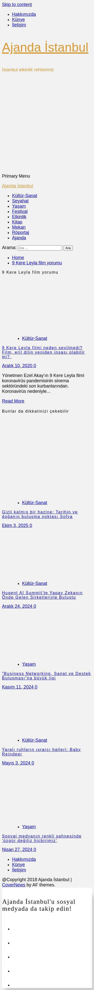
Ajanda (19, 237)
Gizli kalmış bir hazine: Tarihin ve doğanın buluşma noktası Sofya (40, 514)
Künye (18, 19)
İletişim (19, 24)
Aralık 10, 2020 (18, 365)
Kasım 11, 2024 (18, 687)
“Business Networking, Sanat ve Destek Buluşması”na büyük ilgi (46, 675)
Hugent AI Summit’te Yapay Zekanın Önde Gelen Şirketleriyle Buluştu (42, 595)
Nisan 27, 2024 (18, 849)
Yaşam (19, 206)
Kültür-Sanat (24, 195)
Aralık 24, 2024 (18, 606)
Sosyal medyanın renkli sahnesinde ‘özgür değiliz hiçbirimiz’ (42, 838)
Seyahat (20, 200)
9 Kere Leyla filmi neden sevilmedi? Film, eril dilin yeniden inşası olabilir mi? (43, 352)
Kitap (17, 221)
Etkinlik (19, 216)
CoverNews (13, 884)
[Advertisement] (47, 124)
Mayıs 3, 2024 (17, 763)
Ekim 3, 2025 (16, 525)
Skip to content (17, 4)
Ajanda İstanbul (45, 47)
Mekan (19, 227)
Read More (13, 401)
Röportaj (20, 232)
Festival (20, 211)
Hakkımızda (24, 14)
